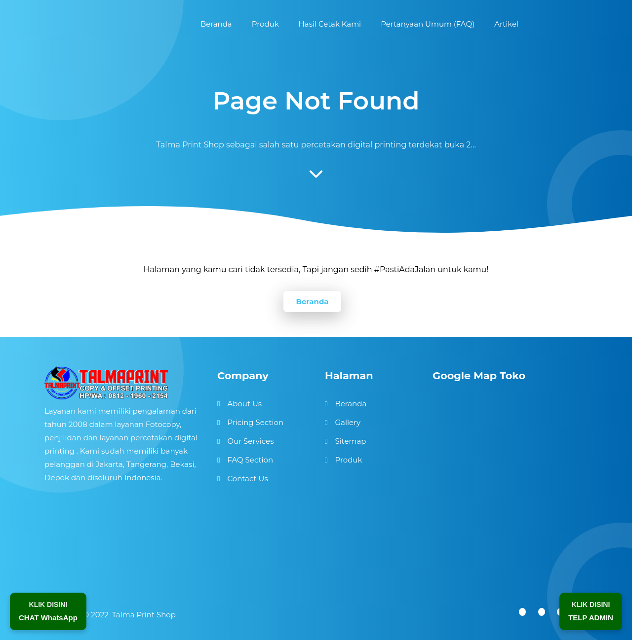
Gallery (347, 422)
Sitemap (350, 441)
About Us (244, 403)
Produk (348, 459)
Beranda (312, 301)
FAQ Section (250, 459)
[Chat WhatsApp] (48, 611)
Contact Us (247, 478)
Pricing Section (255, 422)
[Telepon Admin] (590, 611)
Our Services (250, 441)
